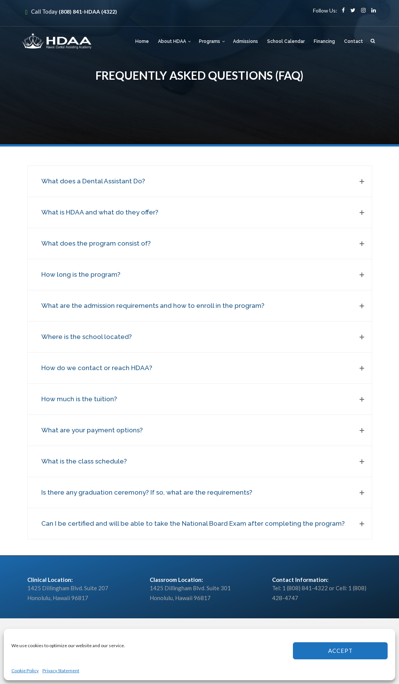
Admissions (245, 41)
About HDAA (172, 41)
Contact (353, 41)
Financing (324, 41)
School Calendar (286, 41)
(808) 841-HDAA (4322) (88, 11)
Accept (340, 650)
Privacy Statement (60, 670)
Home (142, 41)
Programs (209, 41)
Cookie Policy (25, 670)
